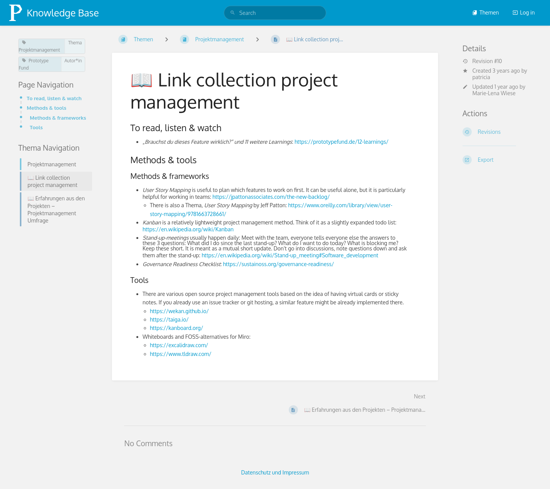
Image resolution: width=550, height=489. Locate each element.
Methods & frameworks (58, 117)
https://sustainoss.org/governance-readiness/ (278, 264)
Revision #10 (482, 61)
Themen (485, 12)
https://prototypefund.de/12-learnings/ (341, 141)
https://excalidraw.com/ (179, 345)
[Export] (497, 160)
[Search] (232, 13)
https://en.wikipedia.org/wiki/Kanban (187, 229)
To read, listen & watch (54, 98)
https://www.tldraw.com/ (181, 354)
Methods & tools (46, 107)
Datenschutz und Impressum (275, 472)
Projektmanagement (39, 46)
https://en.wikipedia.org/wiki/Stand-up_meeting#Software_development (290, 255)
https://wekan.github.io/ (179, 311)
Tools (36, 127)
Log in (524, 12)
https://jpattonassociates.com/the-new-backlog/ (271, 196)
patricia (481, 77)
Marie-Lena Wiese (494, 93)
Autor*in (73, 60)
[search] (275, 13)
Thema (75, 42)
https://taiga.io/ (169, 319)
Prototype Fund (34, 64)
